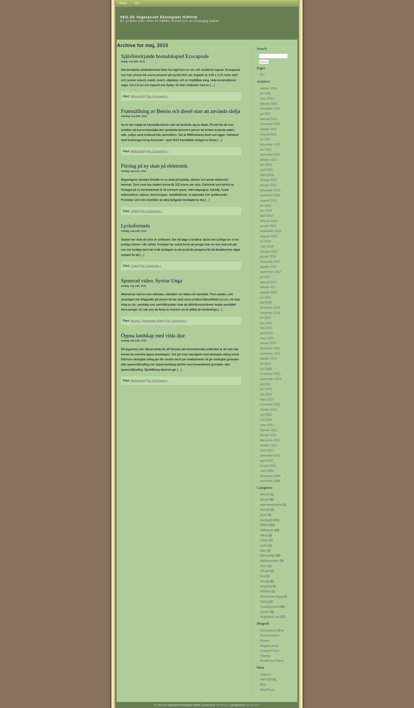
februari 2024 (268, 103)
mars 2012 (267, 424)
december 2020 (270, 154)
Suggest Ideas (269, 645)
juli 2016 (265, 297)
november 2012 (270, 404)
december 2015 (270, 307)
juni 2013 (266, 389)
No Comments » (157, 96)
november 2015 (270, 312)
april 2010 (266, 460)
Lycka (263, 545)
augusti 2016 (268, 292)
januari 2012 (268, 435)
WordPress (267, 689)
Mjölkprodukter (269, 560)
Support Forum (269, 650)
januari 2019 (268, 225)
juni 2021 (266, 149)
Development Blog (272, 630)
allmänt (264, 499)
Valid (268, 679)
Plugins (265, 640)
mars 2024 (267, 98)
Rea (262, 576)
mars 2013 (267, 399)
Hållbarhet (266, 530)
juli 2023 (265, 113)
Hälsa (263, 535)
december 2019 (270, 190)
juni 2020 (266, 164)
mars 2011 (267, 450)
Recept (264, 581)
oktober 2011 (268, 445)
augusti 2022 (268, 134)
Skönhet (265, 591)
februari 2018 (268, 251)
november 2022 (270, 123)
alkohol (264, 494)
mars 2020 (267, 175)
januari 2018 (268, 256)
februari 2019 (268, 221)
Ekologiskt (266, 520)
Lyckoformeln (135, 226)
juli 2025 (265, 93)
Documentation (270, 635)
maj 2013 (266, 394)
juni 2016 (266, 302)
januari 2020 (268, 185)
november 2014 (270, 353)
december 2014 (270, 348)
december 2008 (270, 476)
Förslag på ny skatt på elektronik (154, 166)
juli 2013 (265, 384)
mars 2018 (267, 246)
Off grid (265, 570)
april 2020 (266, 169)
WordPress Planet (271, 660)
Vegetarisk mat (269, 616)
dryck (263, 514)
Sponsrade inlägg (271, 596)
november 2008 (270, 480)
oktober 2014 (268, 358)
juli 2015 (265, 317)
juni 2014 (266, 368)
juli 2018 (265, 241)
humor (264, 540)
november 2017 (270, 261)
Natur (263, 565)
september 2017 (270, 271)
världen (265, 611)
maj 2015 (266, 327)
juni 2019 (266, 210)
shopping (266, 586)
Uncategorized (269, 606)
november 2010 (270, 455)
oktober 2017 (268, 266)
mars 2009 (267, 470)
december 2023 (270, 108)
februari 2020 (268, 180)
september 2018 (270, 231)
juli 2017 (265, 277)
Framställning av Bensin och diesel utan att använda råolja (180, 111)
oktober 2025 (268, 88)
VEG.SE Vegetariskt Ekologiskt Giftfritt (158, 17)
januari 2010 (268, 465)
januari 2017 (268, 287)
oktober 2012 (268, 409)
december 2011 (270, 440)
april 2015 (266, 333)
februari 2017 (268, 282)
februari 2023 (268, 119)
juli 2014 (265, 363)
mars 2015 (267, 338)
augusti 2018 (268, 236)
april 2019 (266, 215)
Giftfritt (264, 524)
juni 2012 (266, 414)
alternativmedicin (271, 504)
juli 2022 (265, 139)
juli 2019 (265, 205)
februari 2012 (268, 430)
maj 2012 (266, 419)
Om (262, 74)
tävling (264, 601)
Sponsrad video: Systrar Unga (151, 280)
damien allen (252, 705)
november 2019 (270, 195)
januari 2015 (268, 343)
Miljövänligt (267, 555)
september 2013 (270, 379)
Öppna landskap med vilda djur (153, 335)
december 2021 (270, 144)
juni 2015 (266, 322)
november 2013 (270, 373)
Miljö (263, 550)
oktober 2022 (268, 129)
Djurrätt (265, 509)
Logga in (265, 674)
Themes (265, 655)
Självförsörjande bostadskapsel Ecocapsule (165, 56)
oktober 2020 (268, 159)
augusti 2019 (268, 200)
